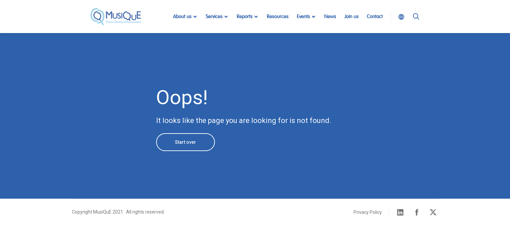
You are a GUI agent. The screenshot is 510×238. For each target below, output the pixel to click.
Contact (375, 16)
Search (416, 24)
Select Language (399, 16)
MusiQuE (115, 16)
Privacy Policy (368, 212)
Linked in (400, 212)
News (330, 16)
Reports (245, 16)
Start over (185, 142)
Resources (278, 16)
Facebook (417, 212)
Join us (351, 16)
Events (303, 16)
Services (214, 16)
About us (182, 16)
